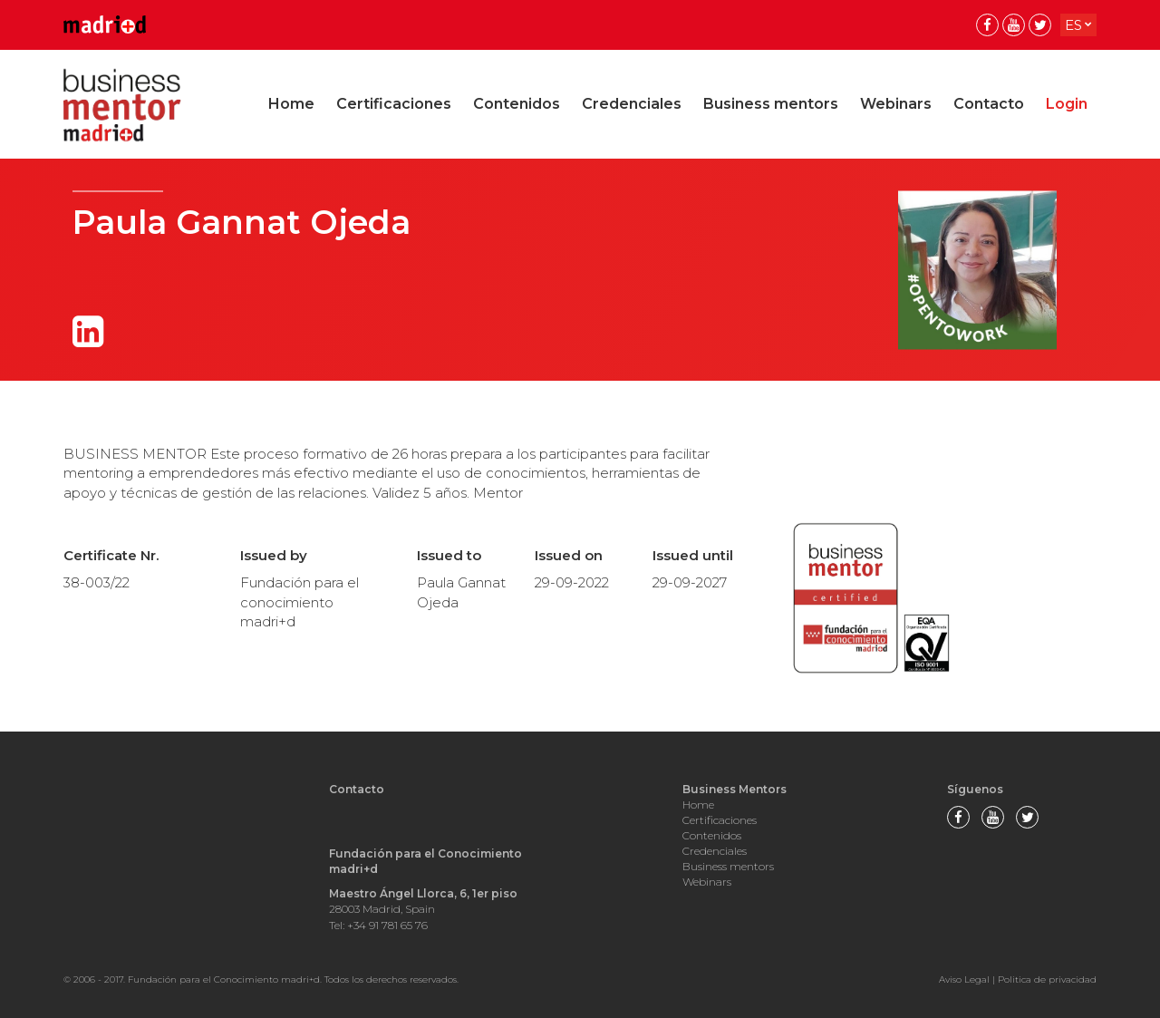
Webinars (896, 103)
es (1073, 25)
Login (1067, 103)
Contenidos (516, 103)
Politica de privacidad (1047, 979)
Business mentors (770, 103)
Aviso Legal (964, 979)
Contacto (988, 103)
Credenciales (632, 103)
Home (291, 103)
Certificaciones (393, 103)
